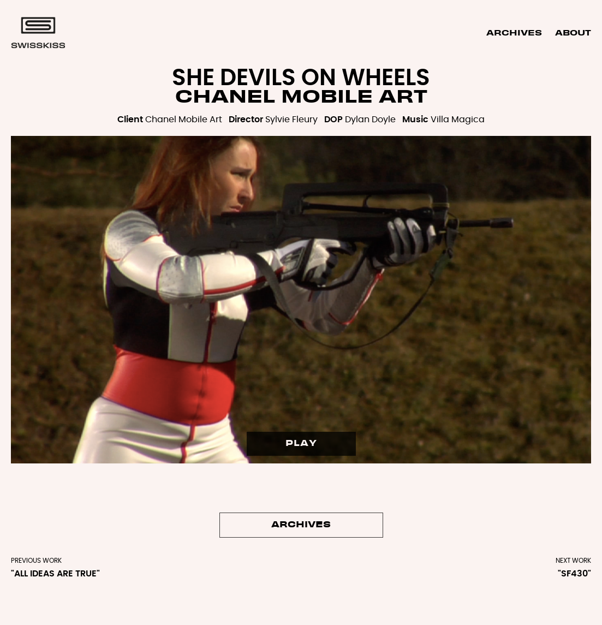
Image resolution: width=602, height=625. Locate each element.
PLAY (301, 444)
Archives (514, 33)
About (573, 33)
